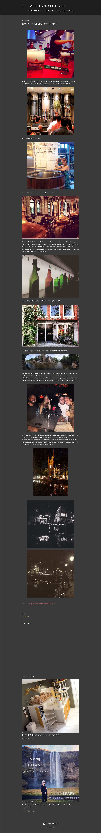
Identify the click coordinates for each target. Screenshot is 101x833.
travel (58, 11)
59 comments (31, 811)
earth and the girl (47, 6)
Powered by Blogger (50, 823)
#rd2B (36, 11)
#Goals (51, 11)
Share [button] (23, 613)
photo (64, 11)
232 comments (31, 739)
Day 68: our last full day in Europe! (42, 604)
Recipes (43, 11)
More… (71, 11)
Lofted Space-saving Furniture (41, 735)
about (30, 11)
